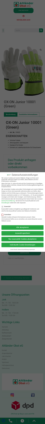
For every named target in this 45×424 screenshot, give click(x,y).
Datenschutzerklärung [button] (23, 249)
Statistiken (6, 214)
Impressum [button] (32, 249)
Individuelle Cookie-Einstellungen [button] (22, 245)
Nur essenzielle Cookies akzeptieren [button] (22, 239)
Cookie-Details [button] (13, 249)
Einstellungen (5, 203)
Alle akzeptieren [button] (22, 227)
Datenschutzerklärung (8, 201)
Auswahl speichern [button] (22, 233)
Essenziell (6, 206)
